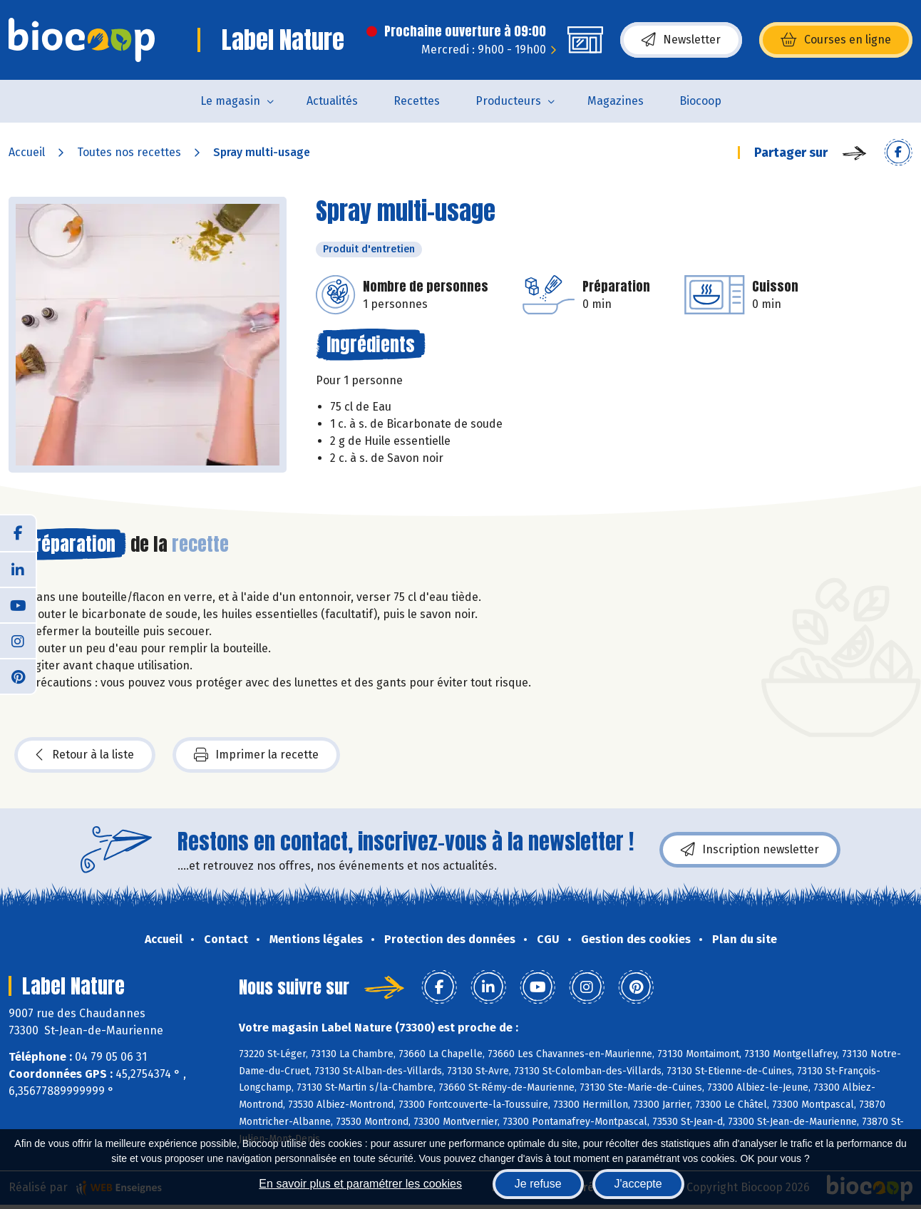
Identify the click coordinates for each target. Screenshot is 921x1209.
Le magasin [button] (230, 101)
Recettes (416, 101)
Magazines (615, 101)
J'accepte (638, 1184)
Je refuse (538, 1184)
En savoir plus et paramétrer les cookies (360, 1184)
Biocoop (700, 101)
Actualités (332, 101)
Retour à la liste (85, 755)
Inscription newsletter (750, 850)
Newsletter (681, 40)
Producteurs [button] (508, 101)
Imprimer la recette (256, 755)
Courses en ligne (836, 40)
